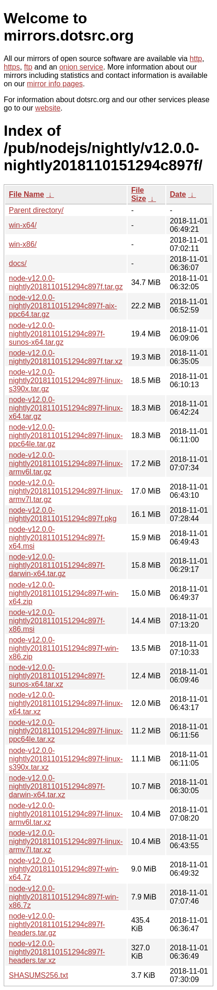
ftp (28, 67)
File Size (138, 194)
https (12, 67)
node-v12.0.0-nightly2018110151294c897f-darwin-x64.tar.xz (57, 786)
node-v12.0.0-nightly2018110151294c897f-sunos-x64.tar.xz (57, 675)
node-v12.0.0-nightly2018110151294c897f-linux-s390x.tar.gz (66, 380)
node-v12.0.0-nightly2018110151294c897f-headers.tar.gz (57, 924)
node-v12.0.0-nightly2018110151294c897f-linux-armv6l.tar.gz (66, 463)
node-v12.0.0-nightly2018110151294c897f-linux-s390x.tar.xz (66, 758)
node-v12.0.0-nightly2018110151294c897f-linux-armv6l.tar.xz (66, 814)
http (196, 59)
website (48, 108)
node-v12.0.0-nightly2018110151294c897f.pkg (62, 514)
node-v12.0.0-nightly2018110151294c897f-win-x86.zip (64, 648)
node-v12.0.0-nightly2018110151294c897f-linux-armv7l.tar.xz (66, 841)
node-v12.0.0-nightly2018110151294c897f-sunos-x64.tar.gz (57, 333)
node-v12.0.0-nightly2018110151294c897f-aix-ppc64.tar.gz (63, 305)
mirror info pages (55, 84)
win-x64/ (23, 225)
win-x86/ (23, 244)
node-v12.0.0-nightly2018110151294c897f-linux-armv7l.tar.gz (66, 491)
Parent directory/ (36, 210)
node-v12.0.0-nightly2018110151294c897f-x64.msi (57, 537)
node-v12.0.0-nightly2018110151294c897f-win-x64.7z (64, 869)
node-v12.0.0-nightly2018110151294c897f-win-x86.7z (64, 897)
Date (178, 194)
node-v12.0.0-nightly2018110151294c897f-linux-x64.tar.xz (66, 703)
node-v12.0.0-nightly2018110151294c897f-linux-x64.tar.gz (66, 408)
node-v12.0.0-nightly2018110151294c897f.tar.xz (65, 357)
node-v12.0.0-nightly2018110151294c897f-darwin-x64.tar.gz (57, 565)
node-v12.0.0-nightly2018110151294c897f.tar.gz (66, 282)
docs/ (18, 263)
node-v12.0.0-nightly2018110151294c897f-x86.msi (57, 620)
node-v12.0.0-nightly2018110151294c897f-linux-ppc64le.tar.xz (66, 730)
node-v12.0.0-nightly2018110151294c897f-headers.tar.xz (57, 952)
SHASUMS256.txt (38, 975)
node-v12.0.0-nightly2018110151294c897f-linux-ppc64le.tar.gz (66, 435)
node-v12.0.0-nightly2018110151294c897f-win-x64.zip (64, 593)
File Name (26, 194)
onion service (81, 67)
